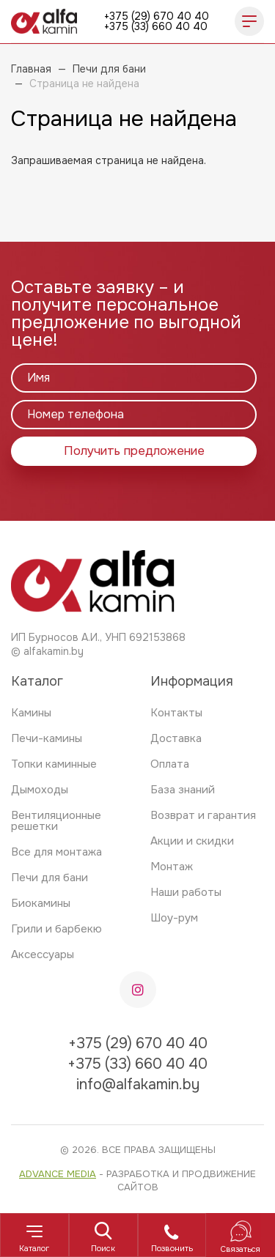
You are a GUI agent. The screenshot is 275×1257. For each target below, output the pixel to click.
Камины (31, 712)
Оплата (169, 764)
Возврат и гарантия (203, 815)
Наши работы (185, 892)
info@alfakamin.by (137, 1084)
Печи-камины (46, 738)
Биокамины (40, 903)
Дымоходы (39, 789)
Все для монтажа (56, 852)
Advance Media (57, 1174)
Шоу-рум (174, 918)
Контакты (176, 712)
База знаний (182, 789)
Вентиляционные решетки (56, 821)
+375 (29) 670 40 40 (156, 16)
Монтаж (171, 866)
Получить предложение (134, 451)
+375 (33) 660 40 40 (156, 26)
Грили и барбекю (56, 929)
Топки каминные (54, 764)
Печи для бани (49, 877)
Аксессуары (42, 954)
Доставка (176, 738)
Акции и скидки (192, 841)
